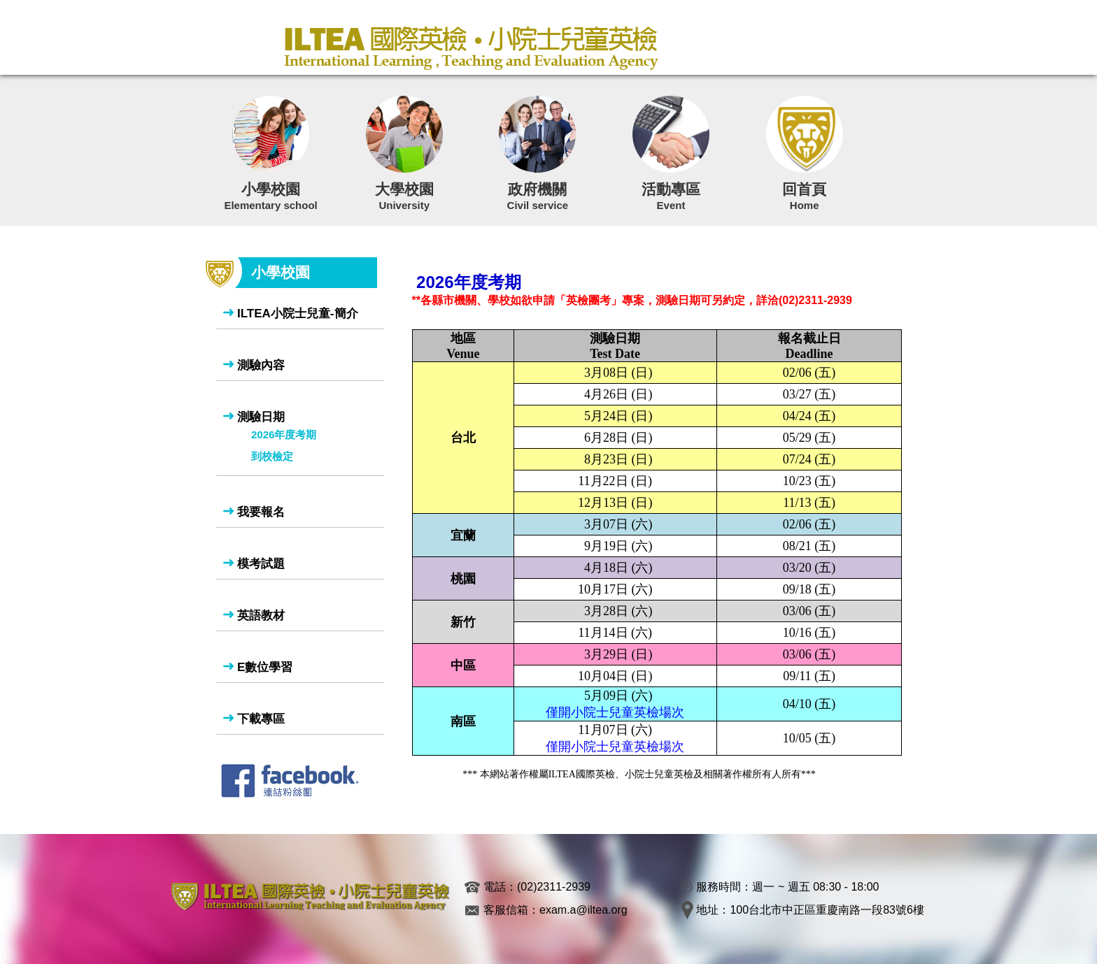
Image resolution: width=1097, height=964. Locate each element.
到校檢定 (272, 456)
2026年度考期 (283, 434)
